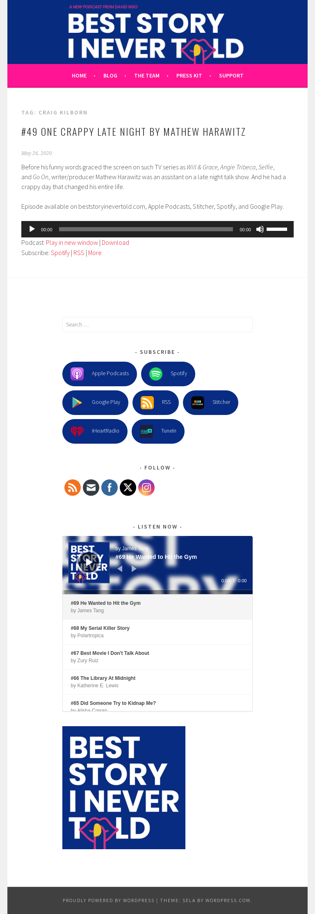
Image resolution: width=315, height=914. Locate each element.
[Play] (32, 229)
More (95, 252)
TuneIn (158, 431)
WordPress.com (228, 900)
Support (231, 75)
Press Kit (189, 75)
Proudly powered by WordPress (109, 900)
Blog (110, 75)
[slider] (146, 229)
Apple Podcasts (100, 374)
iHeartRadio (95, 431)
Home (79, 75)
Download (115, 242)
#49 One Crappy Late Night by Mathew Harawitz (133, 131)
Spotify (60, 252)
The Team (147, 75)
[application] (157, 229)
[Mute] (260, 229)
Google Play (95, 402)
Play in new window (72, 242)
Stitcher (210, 402)
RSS (78, 252)
